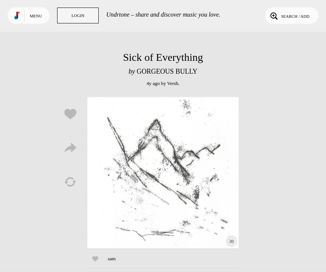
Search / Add (289, 15)
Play (163, 173)
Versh (173, 83)
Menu (36, 16)
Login (77, 15)
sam (112, 258)
